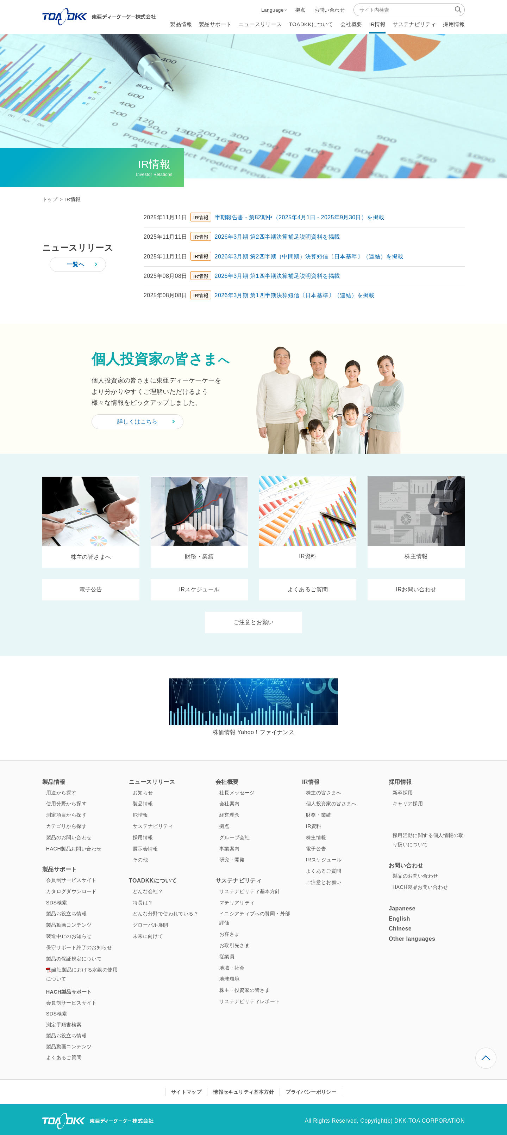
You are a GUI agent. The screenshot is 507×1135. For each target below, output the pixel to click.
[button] (274, 10)
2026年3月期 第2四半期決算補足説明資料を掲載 (277, 237)
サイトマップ (186, 1092)
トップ (49, 199)
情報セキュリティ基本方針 (243, 1092)
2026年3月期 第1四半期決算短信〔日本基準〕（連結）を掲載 (295, 295)
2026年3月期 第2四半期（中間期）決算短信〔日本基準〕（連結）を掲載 (309, 257)
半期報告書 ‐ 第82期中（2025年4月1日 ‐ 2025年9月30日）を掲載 (299, 217)
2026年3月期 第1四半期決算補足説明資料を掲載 (277, 276)
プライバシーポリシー (311, 1092)
